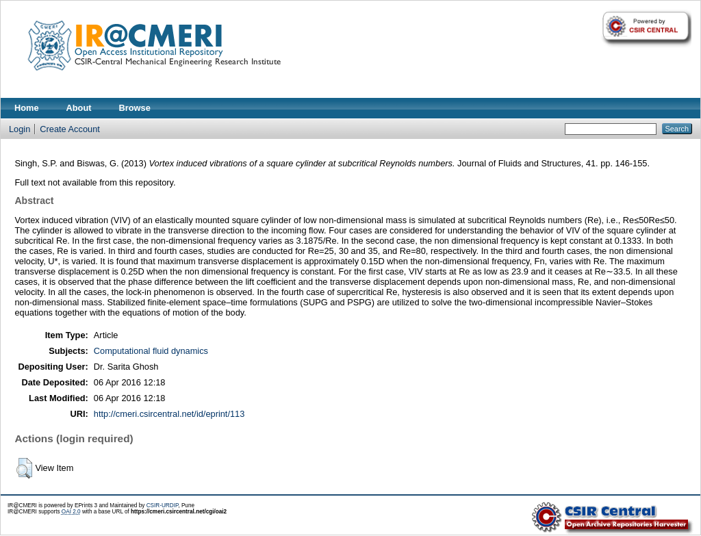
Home (26, 108)
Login (19, 129)
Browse (135, 108)
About (79, 108)
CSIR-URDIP (162, 505)
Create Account (70, 129)
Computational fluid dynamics (151, 351)
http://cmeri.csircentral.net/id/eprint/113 (169, 414)
